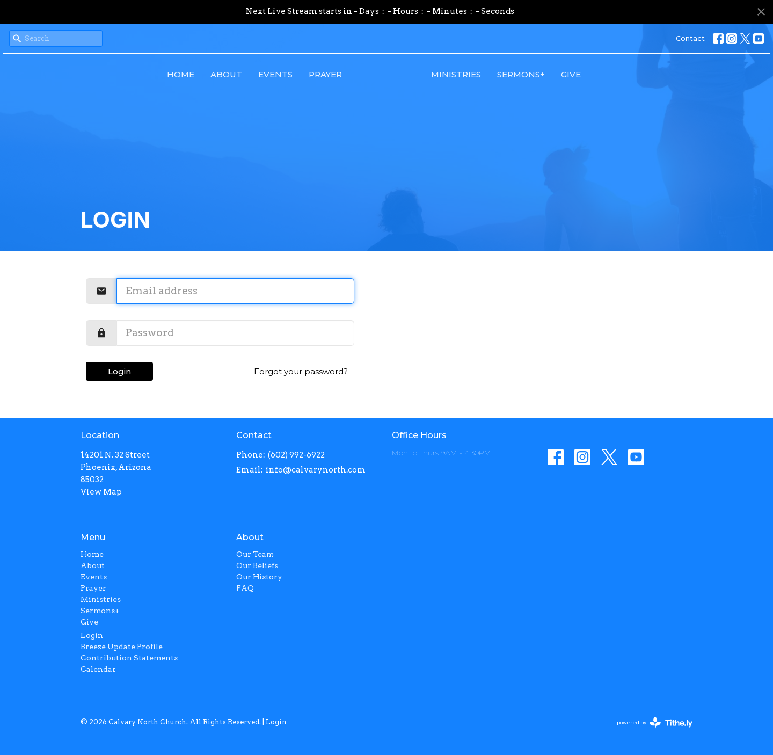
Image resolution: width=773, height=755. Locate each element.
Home (107, 74)
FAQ (245, 588)
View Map (101, 492)
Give (645, 74)
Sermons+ (595, 74)
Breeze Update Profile (122, 646)
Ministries (530, 74)
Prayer (251, 74)
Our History (259, 576)
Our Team (255, 554)
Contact (690, 38)
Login (119, 371)
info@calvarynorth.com (316, 470)
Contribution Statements (129, 658)
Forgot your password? (301, 371)
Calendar (98, 669)
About (153, 74)
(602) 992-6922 (296, 455)
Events (202, 74)
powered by (654, 722)
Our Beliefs (257, 565)
